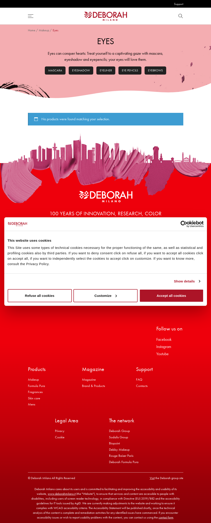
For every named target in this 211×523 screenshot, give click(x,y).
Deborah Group (119, 431)
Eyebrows (155, 70)
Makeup (44, 30)
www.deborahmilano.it (62, 494)
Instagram (163, 346)
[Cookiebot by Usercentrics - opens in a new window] (184, 224)
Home (31, 30)
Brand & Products (93, 386)
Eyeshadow (81, 70)
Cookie (59, 437)
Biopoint (114, 443)
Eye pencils (130, 70)
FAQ (139, 379)
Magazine (89, 379)
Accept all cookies (171, 295)
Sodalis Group (118, 437)
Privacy (59, 431)
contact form (166, 517)
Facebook (164, 339)
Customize (105, 295)
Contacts (141, 386)
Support (178, 4)
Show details (184, 281)
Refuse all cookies (39, 295)
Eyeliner (106, 70)
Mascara (55, 70)
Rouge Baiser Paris (121, 455)
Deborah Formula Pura (123, 462)
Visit (152, 478)
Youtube (162, 353)
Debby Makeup (119, 449)
